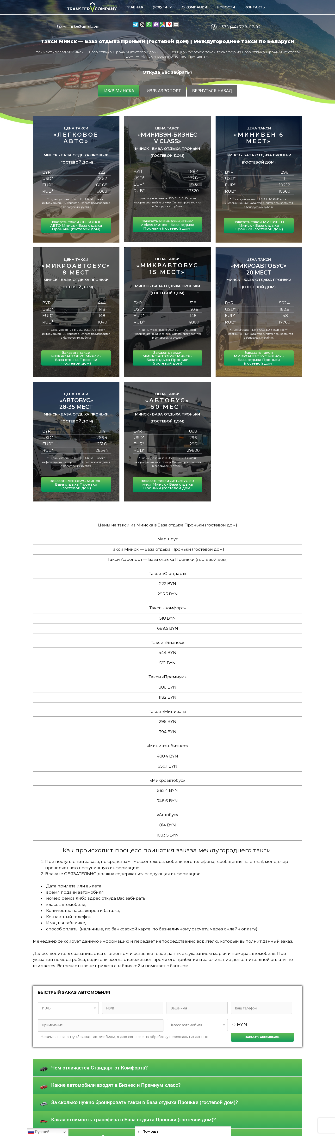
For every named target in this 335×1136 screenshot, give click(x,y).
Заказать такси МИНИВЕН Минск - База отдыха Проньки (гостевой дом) (259, 225)
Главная (134, 7)
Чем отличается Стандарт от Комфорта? (99, 1068)
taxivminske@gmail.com (78, 26)
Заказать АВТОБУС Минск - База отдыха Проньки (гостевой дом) (76, 484)
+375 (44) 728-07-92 (240, 26)
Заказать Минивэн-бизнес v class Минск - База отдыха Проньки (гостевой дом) (167, 225)
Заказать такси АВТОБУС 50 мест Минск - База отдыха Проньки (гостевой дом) (167, 484)
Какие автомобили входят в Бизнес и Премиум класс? (116, 1085)
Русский (39, 1132)
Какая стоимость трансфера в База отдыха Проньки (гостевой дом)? (133, 1120)
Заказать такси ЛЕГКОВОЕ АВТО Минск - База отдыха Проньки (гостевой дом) (76, 225)
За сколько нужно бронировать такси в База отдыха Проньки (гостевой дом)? (144, 1102)
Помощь (151, 1131)
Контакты (255, 7)
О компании (194, 7)
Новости (226, 7)
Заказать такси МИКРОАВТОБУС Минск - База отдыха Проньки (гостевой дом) (76, 358)
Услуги (165, 7)
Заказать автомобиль (262, 1037)
